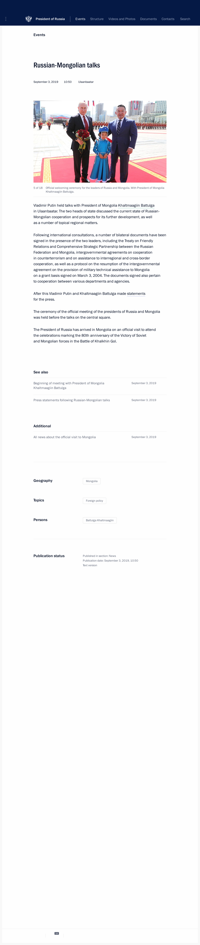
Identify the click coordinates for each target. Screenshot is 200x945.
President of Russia (50, 6)
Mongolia (92, 481)
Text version (90, 565)
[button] (7, 6)
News (112, 556)
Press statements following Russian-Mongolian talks (71, 400)
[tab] (36, 935)
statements (136, 293)
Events (39, 34)
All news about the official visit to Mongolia (64, 437)
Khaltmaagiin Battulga (136, 205)
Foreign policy (94, 501)
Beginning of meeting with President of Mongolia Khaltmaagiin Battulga (68, 385)
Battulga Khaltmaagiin (100, 520)
